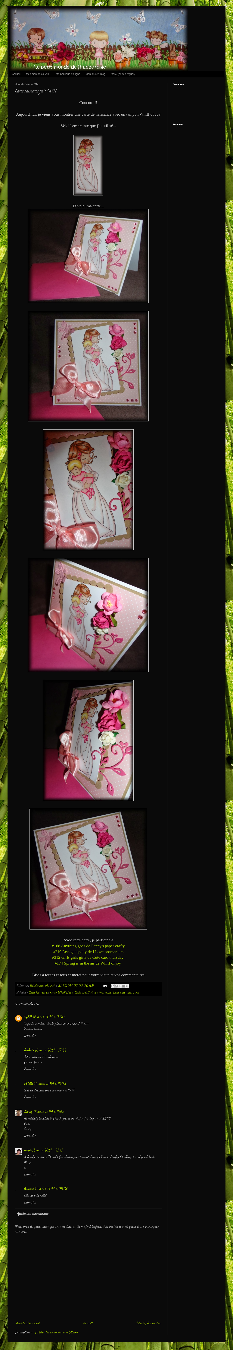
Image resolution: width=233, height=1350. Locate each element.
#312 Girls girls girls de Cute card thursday (88, 957)
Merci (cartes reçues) (123, 74)
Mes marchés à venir (38, 74)
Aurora (29, 1188)
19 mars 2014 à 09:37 (51, 1188)
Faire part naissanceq (126, 992)
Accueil (16, 74)
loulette (29, 1050)
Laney (28, 1111)
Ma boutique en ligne (68, 74)
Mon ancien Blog (95, 74)
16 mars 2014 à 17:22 (50, 1050)
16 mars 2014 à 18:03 (50, 1083)
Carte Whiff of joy (61, 992)
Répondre (30, 1035)
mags (27, 1150)
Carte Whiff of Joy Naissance (93, 992)
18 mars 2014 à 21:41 (47, 1150)
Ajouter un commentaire (32, 1213)
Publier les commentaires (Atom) (56, 1332)
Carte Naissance (38, 992)
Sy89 (28, 1016)
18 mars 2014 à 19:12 (48, 1111)
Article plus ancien (148, 1323)
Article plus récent (28, 1323)
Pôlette (28, 1083)
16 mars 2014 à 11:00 (49, 1016)
